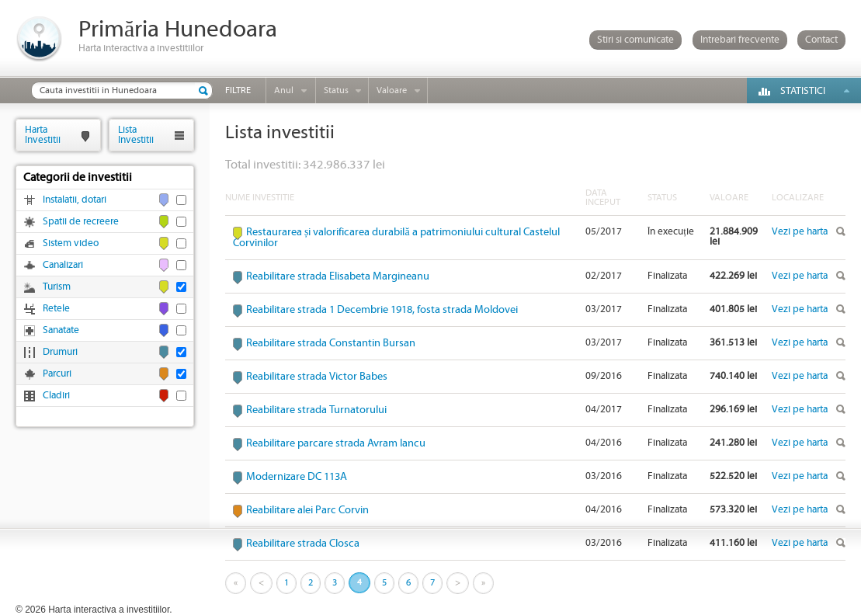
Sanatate (61, 330)
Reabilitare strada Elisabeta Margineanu (337, 276)
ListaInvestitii (136, 134)
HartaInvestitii (43, 134)
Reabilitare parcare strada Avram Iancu (335, 443)
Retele (56, 308)
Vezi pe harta (800, 232)
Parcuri (57, 374)
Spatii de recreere (81, 222)
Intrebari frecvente (739, 40)
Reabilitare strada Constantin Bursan (330, 343)
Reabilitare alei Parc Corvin (307, 510)
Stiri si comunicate (635, 40)
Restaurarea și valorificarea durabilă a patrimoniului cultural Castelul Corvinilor (396, 237)
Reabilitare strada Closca (302, 543)
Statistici (802, 91)
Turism (57, 287)
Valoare (392, 90)
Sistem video (71, 243)
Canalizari (63, 265)
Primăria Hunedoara (177, 30)
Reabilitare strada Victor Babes (316, 376)
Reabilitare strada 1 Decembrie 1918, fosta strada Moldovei (382, 309)
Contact (821, 40)
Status (336, 90)
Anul (283, 90)
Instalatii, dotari (74, 200)
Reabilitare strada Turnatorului (316, 410)
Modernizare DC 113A (296, 476)
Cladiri (56, 395)
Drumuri (60, 352)
